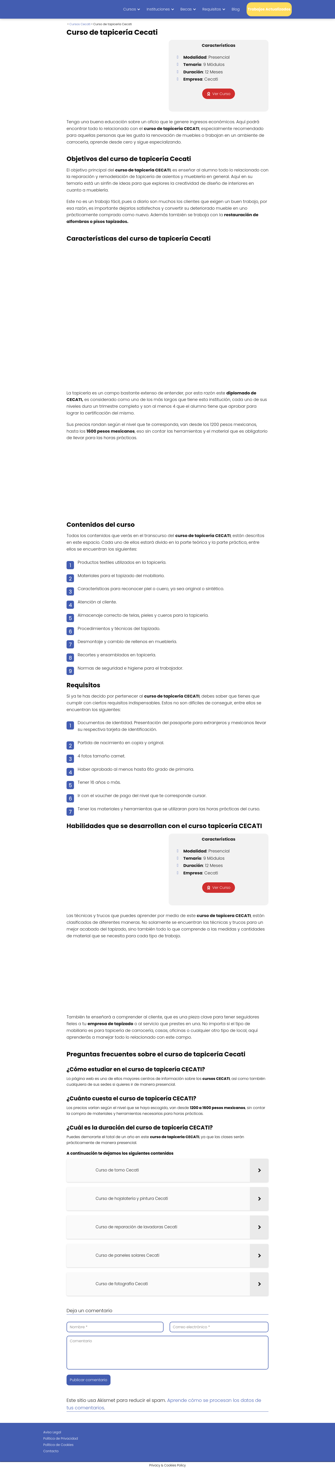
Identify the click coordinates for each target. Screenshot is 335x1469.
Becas (186, 9)
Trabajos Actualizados (269, 9)
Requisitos (211, 9)
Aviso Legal (52, 1432)
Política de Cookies (58, 1444)
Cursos (129, 9)
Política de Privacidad (60, 1438)
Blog (236, 9)
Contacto (51, 1451)
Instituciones (158, 9)
